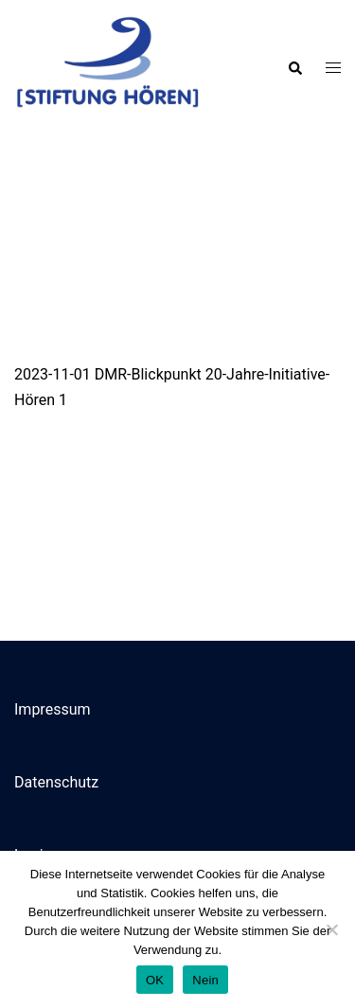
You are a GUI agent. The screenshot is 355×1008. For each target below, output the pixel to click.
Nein (205, 980)
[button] (294, 68)
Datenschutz (56, 782)
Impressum (52, 709)
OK (155, 980)
